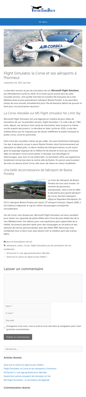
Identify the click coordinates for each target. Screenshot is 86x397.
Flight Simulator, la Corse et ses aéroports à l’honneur (30, 368)
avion (20, 245)
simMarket (9, 249)
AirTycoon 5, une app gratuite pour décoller (28, 253)
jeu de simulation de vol (59, 245)
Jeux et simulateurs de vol (19, 241)
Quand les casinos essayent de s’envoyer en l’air (27, 376)
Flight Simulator (38, 245)
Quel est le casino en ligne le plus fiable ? (27, 256)
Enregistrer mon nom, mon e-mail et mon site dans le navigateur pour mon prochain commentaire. (43, 328)
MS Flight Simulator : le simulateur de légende (26, 379)
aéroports (11, 245)
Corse (27, 245)
